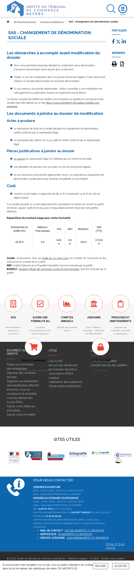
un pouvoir (19, 158)
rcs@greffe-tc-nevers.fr (75, 534)
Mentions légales (77, 558)
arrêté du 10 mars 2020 (55, 258)
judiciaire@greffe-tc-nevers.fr (88, 537)
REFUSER (100, 566)
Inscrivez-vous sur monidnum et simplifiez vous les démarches (22, 394)
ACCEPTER (120, 566)
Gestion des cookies (112, 558)
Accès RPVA (15, 402)
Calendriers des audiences (65, 382)
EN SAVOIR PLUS (67, 568)
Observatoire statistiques (65, 386)
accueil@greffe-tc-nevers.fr (84, 530)
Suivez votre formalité (21, 414)
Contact (94, 558)
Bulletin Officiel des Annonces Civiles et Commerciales (49, 269)
